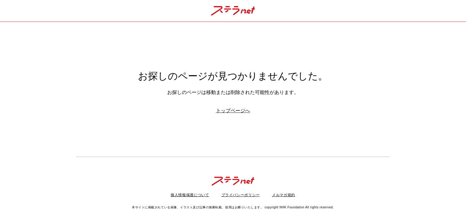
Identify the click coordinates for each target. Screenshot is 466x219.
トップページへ (233, 110)
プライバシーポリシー (240, 195)
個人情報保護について (190, 195)
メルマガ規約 (283, 195)
